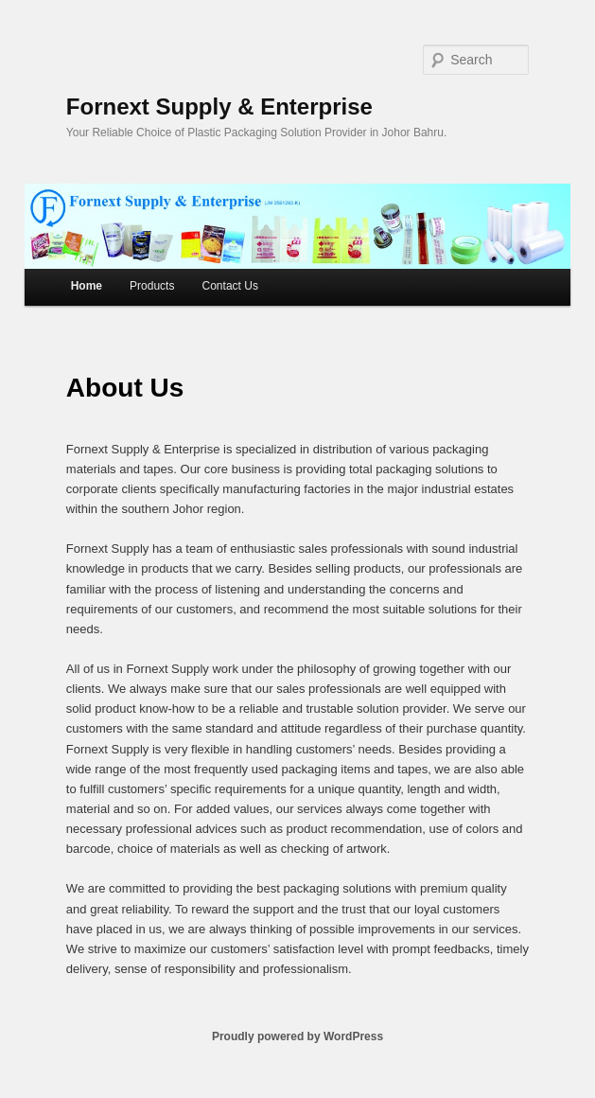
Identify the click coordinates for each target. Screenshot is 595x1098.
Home (86, 285)
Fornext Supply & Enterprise (219, 106)
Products (152, 285)
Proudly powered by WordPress (297, 1036)
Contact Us (230, 285)
